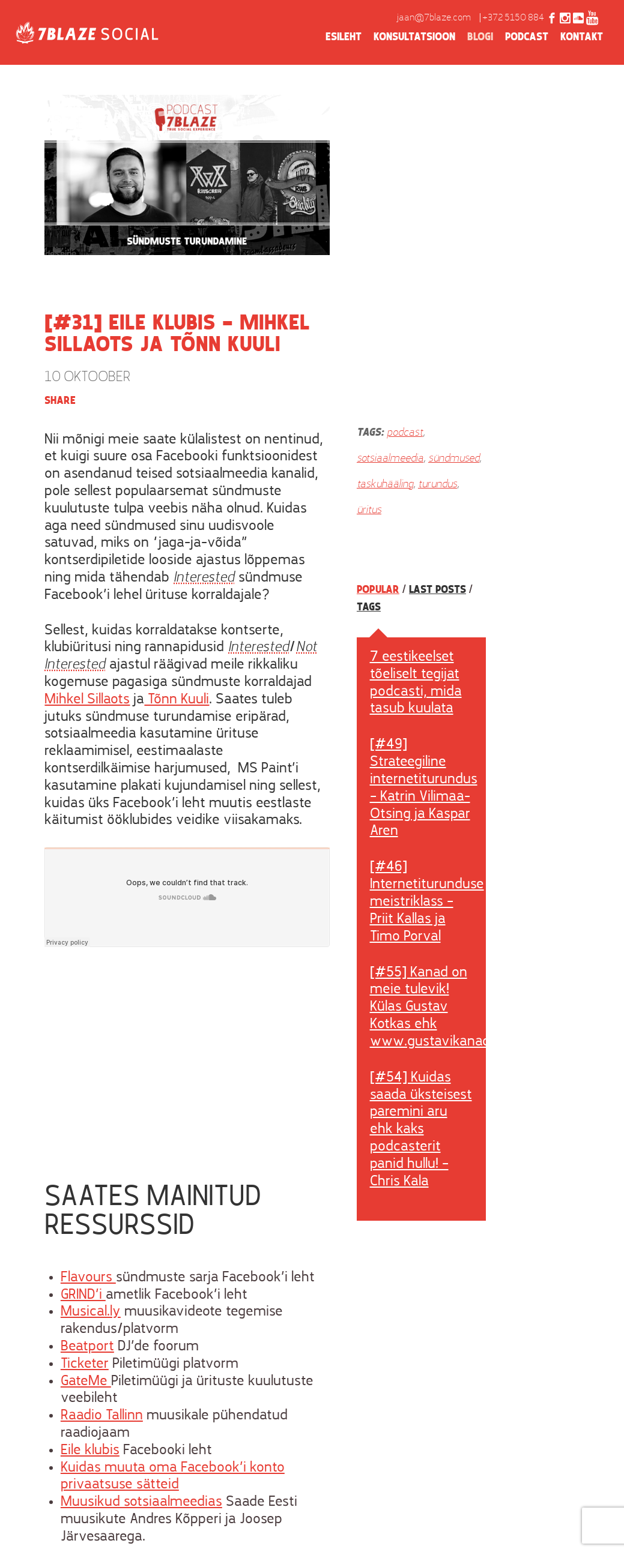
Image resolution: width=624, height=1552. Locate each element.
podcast (405, 433)
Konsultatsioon (414, 37)
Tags (369, 607)
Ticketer (85, 1364)
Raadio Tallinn (102, 1416)
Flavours (88, 1278)
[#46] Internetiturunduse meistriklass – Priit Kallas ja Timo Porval (427, 901)
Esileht (344, 37)
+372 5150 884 (513, 18)
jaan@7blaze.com (434, 18)
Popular (378, 590)
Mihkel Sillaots (87, 700)
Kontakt (581, 37)
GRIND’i (83, 1295)
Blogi (480, 37)
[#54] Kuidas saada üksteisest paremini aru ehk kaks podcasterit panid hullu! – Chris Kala (421, 1130)
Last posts (437, 590)
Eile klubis (90, 1450)
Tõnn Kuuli (176, 700)
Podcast (526, 37)
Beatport (87, 1347)
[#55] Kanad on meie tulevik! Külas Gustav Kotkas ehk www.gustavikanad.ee (439, 1007)
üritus (369, 510)
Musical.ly (91, 1312)
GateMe (86, 1381)
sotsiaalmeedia (390, 459)
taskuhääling (385, 484)
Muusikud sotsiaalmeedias (141, 1502)
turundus (437, 484)
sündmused (453, 459)
